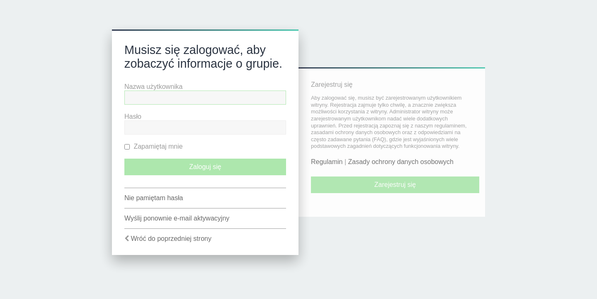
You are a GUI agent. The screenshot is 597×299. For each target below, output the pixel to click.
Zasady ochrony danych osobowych (401, 161)
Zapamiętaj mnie (153, 146)
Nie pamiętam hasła (153, 197)
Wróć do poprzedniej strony (171, 238)
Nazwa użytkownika (153, 86)
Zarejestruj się (395, 184)
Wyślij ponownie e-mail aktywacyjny (176, 218)
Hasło (132, 116)
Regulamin (326, 161)
